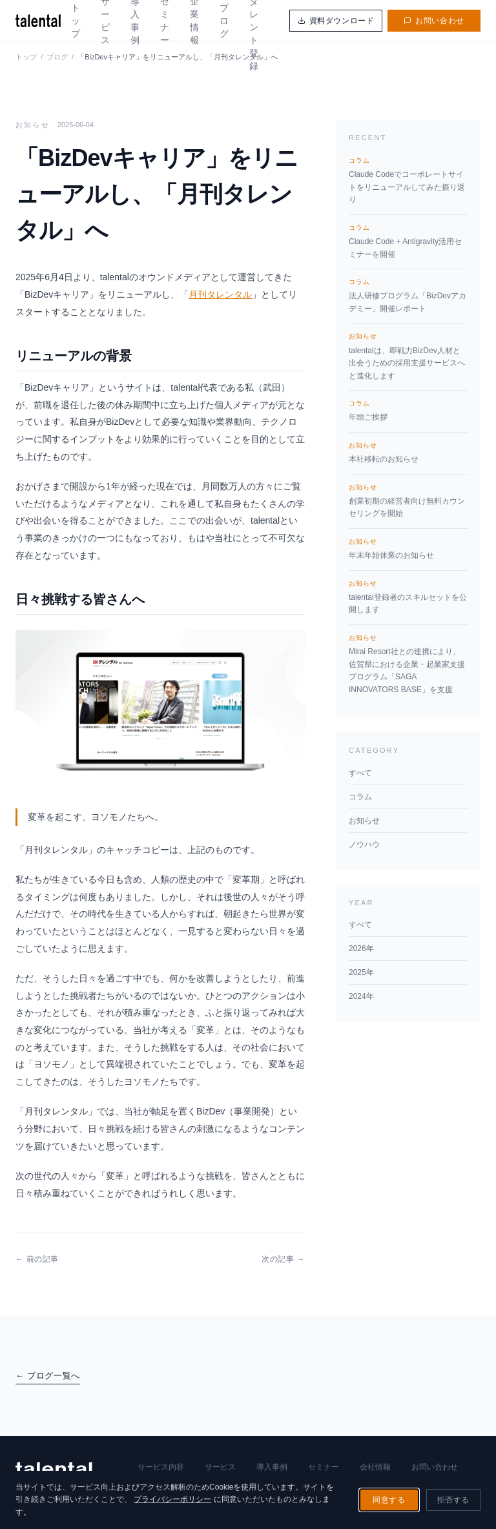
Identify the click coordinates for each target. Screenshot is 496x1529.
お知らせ (364, 820)
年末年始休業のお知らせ (408, 548)
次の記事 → (283, 1259)
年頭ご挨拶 (408, 410)
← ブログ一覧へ (48, 1375)
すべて (360, 772)
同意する (389, 1499)
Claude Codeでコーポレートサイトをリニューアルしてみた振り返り (408, 180)
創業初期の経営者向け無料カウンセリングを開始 (408, 500)
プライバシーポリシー (172, 1499)
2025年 (361, 972)
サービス (220, 1467)
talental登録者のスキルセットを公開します (408, 597)
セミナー (323, 1467)
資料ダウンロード (336, 20)
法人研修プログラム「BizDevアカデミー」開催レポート (408, 295)
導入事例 (271, 1467)
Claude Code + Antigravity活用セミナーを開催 (408, 241)
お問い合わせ (434, 20)
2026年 (361, 948)
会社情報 (375, 1467)
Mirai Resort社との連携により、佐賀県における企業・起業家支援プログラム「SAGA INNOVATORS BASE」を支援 (408, 663)
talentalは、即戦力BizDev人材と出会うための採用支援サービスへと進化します (408, 355)
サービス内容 (161, 1467)
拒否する (453, 1499)
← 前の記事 (37, 1259)
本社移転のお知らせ (408, 452)
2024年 (361, 996)
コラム (360, 796)
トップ (75, 21)
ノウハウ (364, 844)
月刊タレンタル (220, 294)
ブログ (224, 21)
